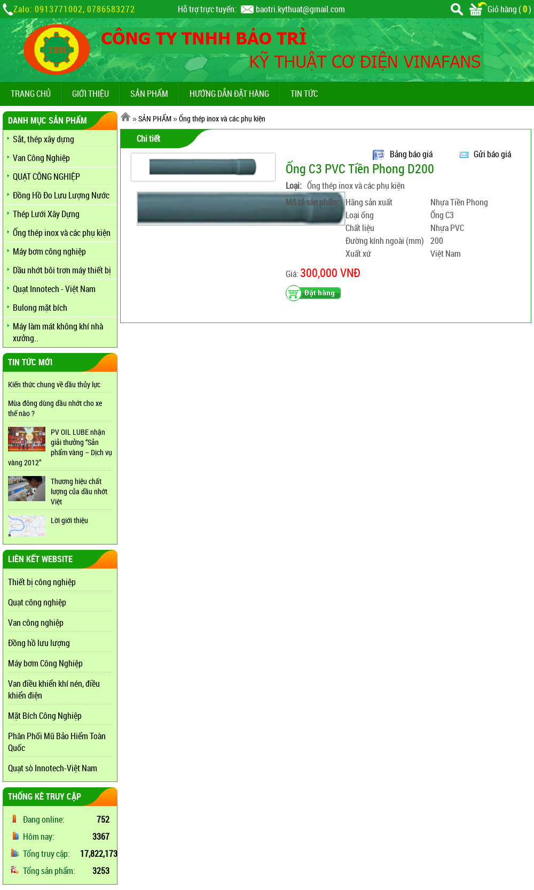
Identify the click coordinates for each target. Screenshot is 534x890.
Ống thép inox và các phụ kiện (62, 233)
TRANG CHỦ (31, 93)
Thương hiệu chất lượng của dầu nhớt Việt (79, 491)
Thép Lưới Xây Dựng (46, 214)
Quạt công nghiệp (37, 602)
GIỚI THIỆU (90, 93)
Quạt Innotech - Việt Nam (54, 289)
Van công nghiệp (36, 622)
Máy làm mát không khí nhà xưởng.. (58, 332)
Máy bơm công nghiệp (49, 251)
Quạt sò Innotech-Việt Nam (52, 768)
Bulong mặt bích (40, 307)
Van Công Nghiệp (41, 158)
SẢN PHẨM (149, 93)
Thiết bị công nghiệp (42, 582)
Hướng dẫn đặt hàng (229, 93)
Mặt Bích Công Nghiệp (45, 716)
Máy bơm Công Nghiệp (45, 663)
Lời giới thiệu (69, 520)
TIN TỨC (304, 93)
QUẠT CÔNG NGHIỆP (46, 176)
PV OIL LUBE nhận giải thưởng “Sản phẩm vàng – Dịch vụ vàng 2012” (60, 447)
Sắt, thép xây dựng (43, 139)
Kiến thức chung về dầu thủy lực (54, 384)
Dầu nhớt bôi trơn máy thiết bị (62, 270)
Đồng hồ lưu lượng (39, 643)
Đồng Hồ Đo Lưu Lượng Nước (61, 195)
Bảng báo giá (411, 154)
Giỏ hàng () (500, 9)
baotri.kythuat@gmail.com (300, 9)
